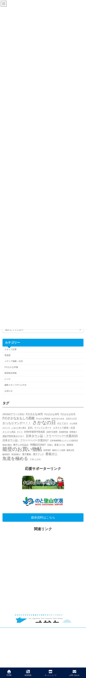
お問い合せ (8, 631)
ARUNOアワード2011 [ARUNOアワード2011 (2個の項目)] (13, 414)
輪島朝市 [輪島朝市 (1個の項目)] (6, 454)
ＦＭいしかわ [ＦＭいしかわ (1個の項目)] (35, 459)
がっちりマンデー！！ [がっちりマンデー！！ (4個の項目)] (17, 423)
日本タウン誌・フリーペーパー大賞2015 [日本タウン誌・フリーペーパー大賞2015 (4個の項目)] (52, 436)
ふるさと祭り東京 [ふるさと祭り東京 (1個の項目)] (18, 428)
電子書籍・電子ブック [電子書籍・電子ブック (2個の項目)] (33, 454)
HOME (9, 673)
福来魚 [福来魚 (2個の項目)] (70, 444)
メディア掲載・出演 (14, 361)
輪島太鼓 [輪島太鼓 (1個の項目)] (70, 450)
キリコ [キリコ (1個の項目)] (19, 432)
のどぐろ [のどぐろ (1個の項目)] (6, 428)
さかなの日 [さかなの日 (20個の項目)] (44, 423)
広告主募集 (8, 637)
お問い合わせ (74, 673)
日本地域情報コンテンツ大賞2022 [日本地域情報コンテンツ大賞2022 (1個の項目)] (64, 440)
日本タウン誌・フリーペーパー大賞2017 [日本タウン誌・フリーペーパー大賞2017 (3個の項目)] (25, 440)
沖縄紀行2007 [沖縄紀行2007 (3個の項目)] (38, 444)
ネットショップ (50, 673)
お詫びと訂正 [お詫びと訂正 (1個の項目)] (71, 418)
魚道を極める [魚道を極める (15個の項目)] (15, 459)
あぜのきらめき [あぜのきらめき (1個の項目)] (57, 418)
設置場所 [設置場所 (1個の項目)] (47, 450)
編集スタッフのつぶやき (16, 385)
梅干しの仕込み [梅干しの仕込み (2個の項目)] (20, 444)
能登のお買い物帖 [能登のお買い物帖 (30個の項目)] (22, 449)
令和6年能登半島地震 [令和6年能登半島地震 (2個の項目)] (34, 432)
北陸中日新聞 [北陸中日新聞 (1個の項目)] (51, 432)
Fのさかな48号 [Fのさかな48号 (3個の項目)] (34, 414)
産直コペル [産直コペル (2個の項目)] (59, 444)
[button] (43, 517)
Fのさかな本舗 (11, 367)
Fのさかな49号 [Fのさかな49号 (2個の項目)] (51, 414)
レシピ (8, 379)
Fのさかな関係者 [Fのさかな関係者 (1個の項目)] (43, 418)
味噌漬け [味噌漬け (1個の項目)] (73, 432)
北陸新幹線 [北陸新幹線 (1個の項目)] (63, 432)
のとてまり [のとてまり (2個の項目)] (62, 423)
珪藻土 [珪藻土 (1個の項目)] (50, 445)
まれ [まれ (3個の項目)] (30, 427)
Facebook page (43, 663)
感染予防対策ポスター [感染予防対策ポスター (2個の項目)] (13, 436)
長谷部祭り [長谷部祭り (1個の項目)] (16, 454)
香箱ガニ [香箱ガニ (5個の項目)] (51, 454)
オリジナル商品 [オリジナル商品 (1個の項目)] (9, 432)
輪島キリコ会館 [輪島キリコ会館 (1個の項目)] (58, 450)
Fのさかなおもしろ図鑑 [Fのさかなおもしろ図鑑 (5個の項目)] (19, 418)
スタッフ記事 (11, 349)
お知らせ (9, 391)
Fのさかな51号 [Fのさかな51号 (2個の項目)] (68, 414)
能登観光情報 (11, 373)
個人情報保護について (13, 643)
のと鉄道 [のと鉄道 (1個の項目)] (73, 423)
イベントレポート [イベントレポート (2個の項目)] (43, 427)
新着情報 (28, 673)
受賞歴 (8, 355)
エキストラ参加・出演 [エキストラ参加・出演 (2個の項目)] (64, 427)
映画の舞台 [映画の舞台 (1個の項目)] (7, 445)
